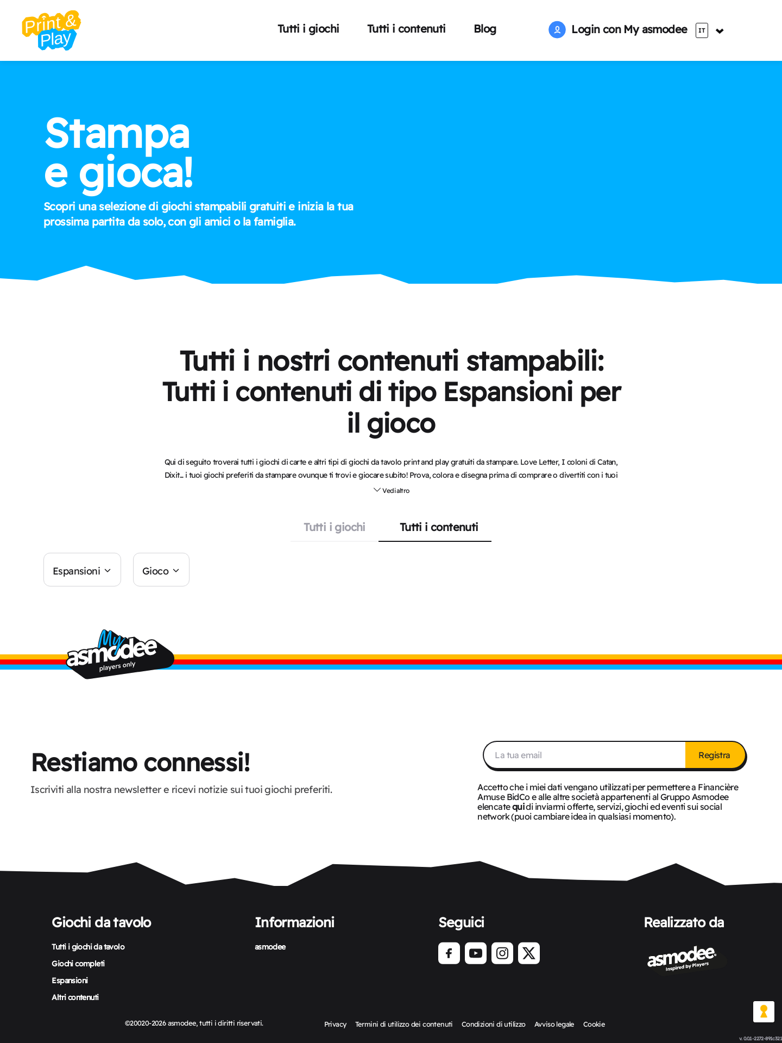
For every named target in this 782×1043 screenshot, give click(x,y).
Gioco (155, 571)
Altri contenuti (75, 997)
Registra (715, 755)
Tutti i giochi (308, 28)
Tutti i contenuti (406, 28)
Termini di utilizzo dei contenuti (404, 1024)
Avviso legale (554, 1024)
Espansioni (76, 571)
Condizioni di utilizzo (494, 1024)
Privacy (335, 1024)
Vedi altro (391, 489)
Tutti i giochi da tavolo (88, 947)
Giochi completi (78, 964)
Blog (485, 28)
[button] (391, 489)
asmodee (270, 947)
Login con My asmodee (618, 29)
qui (518, 806)
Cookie (594, 1024)
